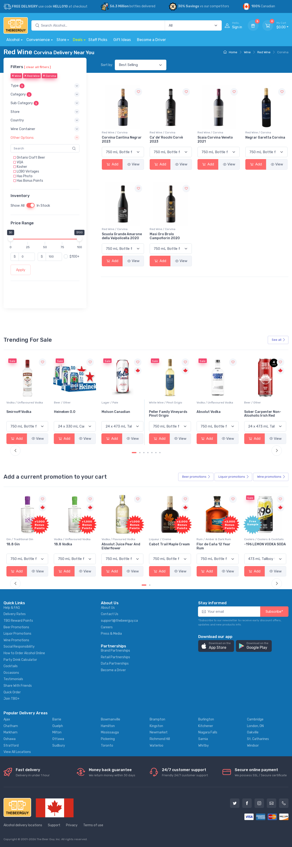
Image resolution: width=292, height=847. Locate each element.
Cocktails (11, 666)
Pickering (108, 739)
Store (61, 39)
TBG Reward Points (18, 621)
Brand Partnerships (115, 651)
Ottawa (58, 739)
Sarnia (203, 739)
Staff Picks (97, 39)
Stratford (11, 746)
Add (112, 164)
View (133, 164)
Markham (10, 732)
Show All (18, 205)
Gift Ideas (122, 39)
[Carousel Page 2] (139, 452)
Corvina (49, 76)
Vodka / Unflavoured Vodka (72, 402)
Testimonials (13, 679)
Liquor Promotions (17, 634)
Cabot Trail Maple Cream (217, 544)
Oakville (253, 732)
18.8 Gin (60, 544)
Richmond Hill (160, 739)
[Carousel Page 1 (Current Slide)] (134, 452)
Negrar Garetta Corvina (265, 138)
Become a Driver (151, 39)
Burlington (206, 719)
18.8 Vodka (111, 544)
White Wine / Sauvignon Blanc (26, 402)
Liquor (233, 476)
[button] (45, 86)
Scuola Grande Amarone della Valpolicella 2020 (122, 236)
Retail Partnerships (115, 657)
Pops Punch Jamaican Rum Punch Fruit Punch (25, 546)
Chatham (11, 726)
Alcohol (13, 39)
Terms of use (93, 825)
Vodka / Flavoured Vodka (166, 539)
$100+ (74, 257)
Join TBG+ (12, 699)
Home (230, 52)
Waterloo (156, 746)
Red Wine (264, 52)
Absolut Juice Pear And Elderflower (168, 546)
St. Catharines (258, 739)
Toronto (107, 746)
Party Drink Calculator (20, 660)
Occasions (11, 673)
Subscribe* (274, 611)
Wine (247, 52)
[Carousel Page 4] (147, 452)
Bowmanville (110, 719)
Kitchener (205, 726)
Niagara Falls (207, 732)
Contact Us (109, 614)
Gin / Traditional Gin (67, 539)
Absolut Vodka (256, 412)
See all (278, 339)
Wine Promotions (16, 640)
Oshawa (10, 739)
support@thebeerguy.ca (119, 621)
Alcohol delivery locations (23, 825)
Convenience (38, 39)
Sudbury (58, 746)
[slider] (10, 238)
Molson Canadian (163, 412)
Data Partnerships (115, 664)
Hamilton (108, 726)
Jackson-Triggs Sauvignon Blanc (20, 414)
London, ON (255, 726)
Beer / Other (110, 402)
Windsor (253, 746)
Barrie (56, 719)
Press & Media (111, 634)
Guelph (57, 726)
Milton (57, 732)
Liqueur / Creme (208, 539)
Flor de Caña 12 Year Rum (261, 546)
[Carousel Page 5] (151, 452)
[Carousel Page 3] (143, 452)
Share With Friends (18, 686)
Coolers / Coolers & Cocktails (26, 539)
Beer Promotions (16, 627)
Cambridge (255, 719)
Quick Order (12, 692)
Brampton (157, 719)
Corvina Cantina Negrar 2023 (122, 140)
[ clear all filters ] (37, 67)
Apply (20, 270)
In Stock (43, 205)
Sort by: (107, 65)
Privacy (72, 825)
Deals (77, 39)
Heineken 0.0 (112, 412)
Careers (107, 627)
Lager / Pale (157, 402)
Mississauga (110, 732)
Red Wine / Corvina (114, 132)
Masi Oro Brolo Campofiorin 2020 (165, 236)
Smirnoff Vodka (66, 412)
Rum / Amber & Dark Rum (261, 539)
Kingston (156, 726)
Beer (196, 476)
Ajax (7, 719)
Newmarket (159, 732)
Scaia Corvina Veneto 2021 (215, 140)
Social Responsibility (19, 647)
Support (54, 825)
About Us (108, 608)
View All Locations (17, 752)
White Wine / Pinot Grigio (213, 402)
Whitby (203, 746)
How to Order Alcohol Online (24, 653)
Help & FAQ (12, 608)
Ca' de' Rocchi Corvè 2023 (166, 140)
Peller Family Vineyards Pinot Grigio (216, 414)
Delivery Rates (15, 614)
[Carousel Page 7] (159, 452)
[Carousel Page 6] (155, 452)
